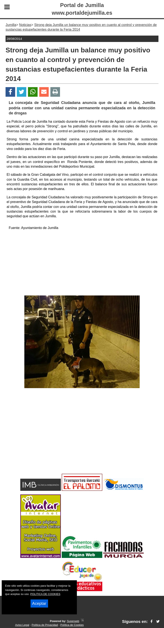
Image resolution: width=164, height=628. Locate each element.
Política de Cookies (72, 625)
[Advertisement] (82, 263)
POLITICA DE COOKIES (45, 594)
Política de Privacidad (45, 625)
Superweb (73, 621)
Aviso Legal (22, 625)
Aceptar (39, 603)
